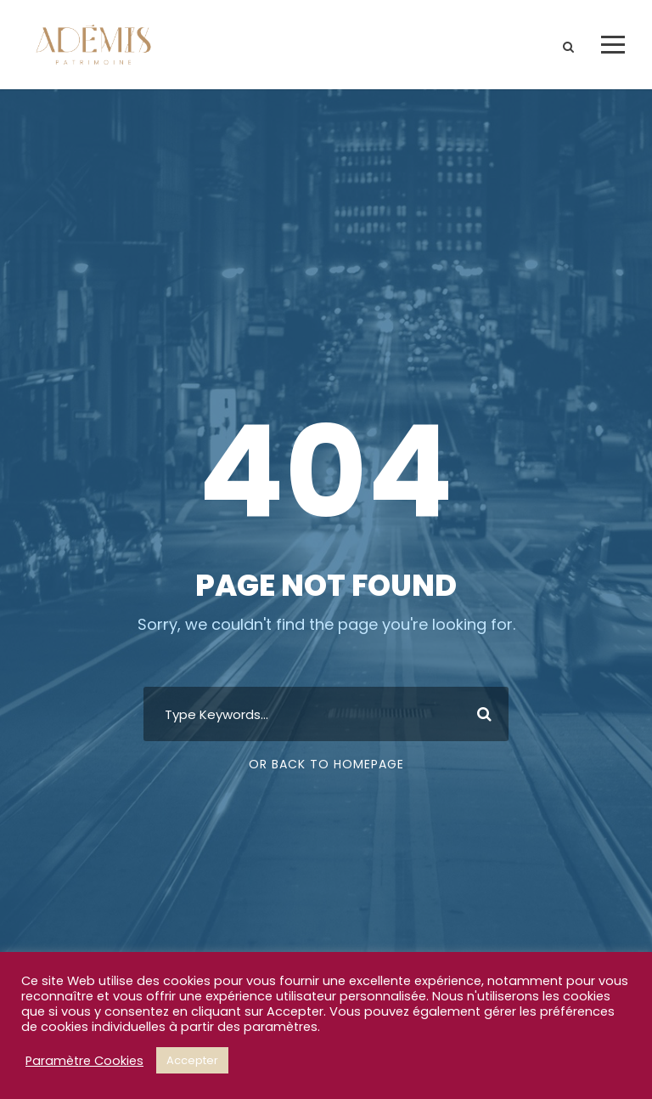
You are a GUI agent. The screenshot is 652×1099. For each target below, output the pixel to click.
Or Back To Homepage (326, 764)
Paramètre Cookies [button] (84, 1060)
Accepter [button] (192, 1060)
